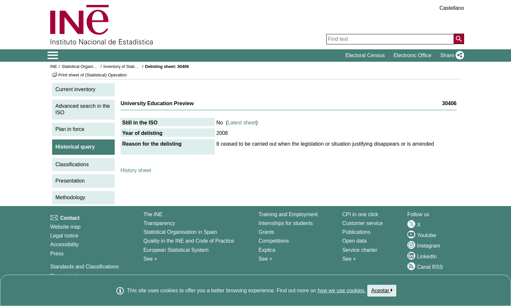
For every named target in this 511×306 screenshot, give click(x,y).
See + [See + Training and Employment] (265, 259)
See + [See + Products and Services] (349, 259)
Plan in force (69, 129)
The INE (153, 214)
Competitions (273, 241)
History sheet (136, 170)
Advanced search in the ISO (82, 109)
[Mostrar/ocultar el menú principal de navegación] (53, 55)
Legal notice (64, 235)
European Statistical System (176, 250)
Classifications (72, 164)
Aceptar (381, 290)
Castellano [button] (451, 8)
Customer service (362, 223)
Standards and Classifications (84, 266)
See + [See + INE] (150, 259)
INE (53, 66)
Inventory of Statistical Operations (134, 66)
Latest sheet (241, 122)
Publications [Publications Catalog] (356, 232)
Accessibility (64, 244)
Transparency (159, 223)
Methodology (70, 197)
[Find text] (390, 39)
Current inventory (75, 89)
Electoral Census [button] (365, 55)
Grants (266, 232)
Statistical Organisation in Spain (91, 66)
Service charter (359, 250)
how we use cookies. (341, 290)
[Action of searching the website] (459, 39)
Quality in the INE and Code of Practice (188, 241)
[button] (451, 55)
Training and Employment (288, 214)
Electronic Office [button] (412, 55)
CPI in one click (360, 214)
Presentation (70, 181)
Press (57, 253)
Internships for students (285, 223)
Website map (65, 227)
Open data (354, 241)
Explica (266, 250)
